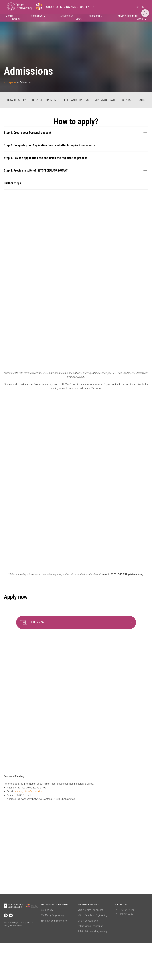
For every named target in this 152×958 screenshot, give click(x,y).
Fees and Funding (76, 100)
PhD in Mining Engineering (90, 926)
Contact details (133, 100)
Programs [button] (37, 16)
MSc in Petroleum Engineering (92, 915)
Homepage (10, 82)
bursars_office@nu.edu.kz (28, 791)
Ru (137, 7)
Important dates (105, 100)
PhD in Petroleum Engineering (92, 931)
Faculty (16, 19)
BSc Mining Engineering (52, 915)
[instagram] (6, 915)
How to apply (16, 100)
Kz (143, 7)
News (79, 19)
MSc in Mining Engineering (90, 909)
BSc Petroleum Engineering (54, 920)
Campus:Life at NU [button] (128, 16)
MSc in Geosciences (88, 920)
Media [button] (140, 19)
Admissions (66, 16)
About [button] (10, 16)
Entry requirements (44, 100)
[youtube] (11, 915)
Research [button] (94, 16)
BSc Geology (47, 909)
